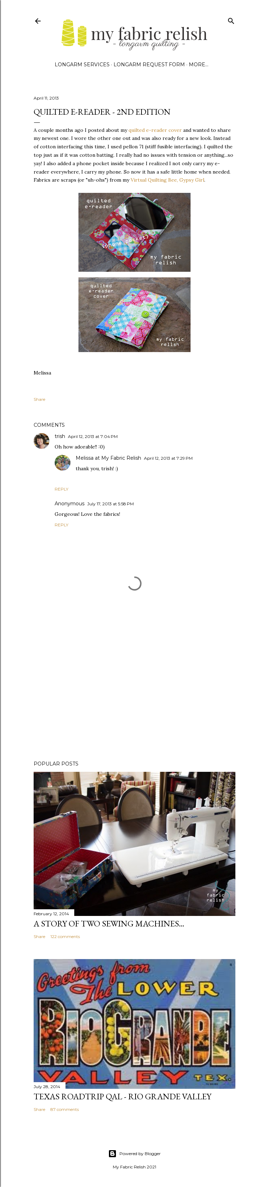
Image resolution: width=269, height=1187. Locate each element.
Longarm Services (82, 64)
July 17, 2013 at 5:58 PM (110, 503)
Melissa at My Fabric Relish (108, 458)
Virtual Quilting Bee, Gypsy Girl (166, 180)
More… (198, 64)
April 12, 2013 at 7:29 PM (168, 458)
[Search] (231, 19)
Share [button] (39, 399)
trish (60, 436)
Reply (61, 489)
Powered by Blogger (134, 1153)
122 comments (65, 936)
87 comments (64, 1109)
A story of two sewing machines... (109, 923)
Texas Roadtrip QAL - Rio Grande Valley (122, 1096)
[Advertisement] (134, 694)
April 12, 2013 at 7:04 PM (93, 436)
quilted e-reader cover (154, 130)
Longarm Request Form (149, 64)
